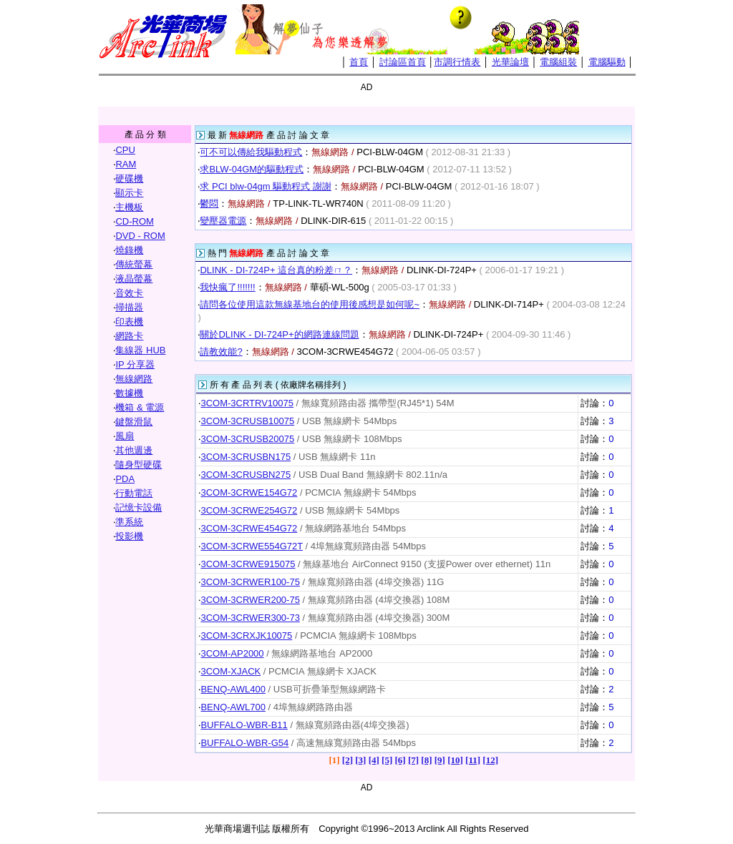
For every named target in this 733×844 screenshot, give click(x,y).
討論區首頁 (402, 62)
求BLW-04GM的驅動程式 (252, 169)
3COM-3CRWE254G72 (248, 510)
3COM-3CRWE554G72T (251, 546)
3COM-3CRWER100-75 (249, 581)
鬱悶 (209, 203)
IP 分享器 (135, 364)
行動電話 (133, 493)
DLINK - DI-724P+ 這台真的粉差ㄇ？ (276, 270)
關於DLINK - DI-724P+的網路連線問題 (279, 334)
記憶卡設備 (138, 507)
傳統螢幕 (133, 264)
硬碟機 (129, 178)
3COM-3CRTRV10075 (246, 403)
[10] (455, 760)
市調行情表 (457, 62)
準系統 (129, 521)
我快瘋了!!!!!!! (227, 287)
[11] (472, 760)
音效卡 (129, 293)
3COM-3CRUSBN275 (245, 474)
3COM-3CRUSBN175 (245, 456)
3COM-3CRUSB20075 (247, 438)
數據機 (129, 393)
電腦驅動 (607, 62)
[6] (399, 760)
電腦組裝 (558, 62)
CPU (125, 149)
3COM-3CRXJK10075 (246, 635)
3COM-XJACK (230, 671)
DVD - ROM (140, 235)
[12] (490, 760)
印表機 (129, 321)
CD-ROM (134, 221)
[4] (374, 760)
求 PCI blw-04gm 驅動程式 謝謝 (265, 186)
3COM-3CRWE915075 (247, 564)
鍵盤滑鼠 (133, 421)
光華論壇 (510, 62)
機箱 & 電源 (139, 407)
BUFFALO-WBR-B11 (243, 725)
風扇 (124, 436)
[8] (426, 760)
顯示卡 (129, 192)
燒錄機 (129, 250)
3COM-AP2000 (231, 653)
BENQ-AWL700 (233, 707)
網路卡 (129, 335)
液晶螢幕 (133, 278)
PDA (125, 478)
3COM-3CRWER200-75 (249, 599)
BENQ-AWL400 (233, 689)
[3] (360, 760)
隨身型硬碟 (138, 464)
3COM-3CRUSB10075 (247, 421)
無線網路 (133, 378)
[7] (413, 760)
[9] (440, 760)
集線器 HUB (140, 350)
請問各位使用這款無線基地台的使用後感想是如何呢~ (309, 304)
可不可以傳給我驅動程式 (251, 152)
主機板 (129, 207)
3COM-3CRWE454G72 (248, 528)
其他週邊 (133, 450)
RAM (125, 164)
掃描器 (129, 307)
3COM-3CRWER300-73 (249, 617)
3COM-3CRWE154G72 (248, 492)
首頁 (358, 62)
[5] (387, 760)
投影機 (129, 536)
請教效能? (221, 351)
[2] (347, 760)
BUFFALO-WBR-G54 (244, 742)
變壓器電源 (223, 220)
